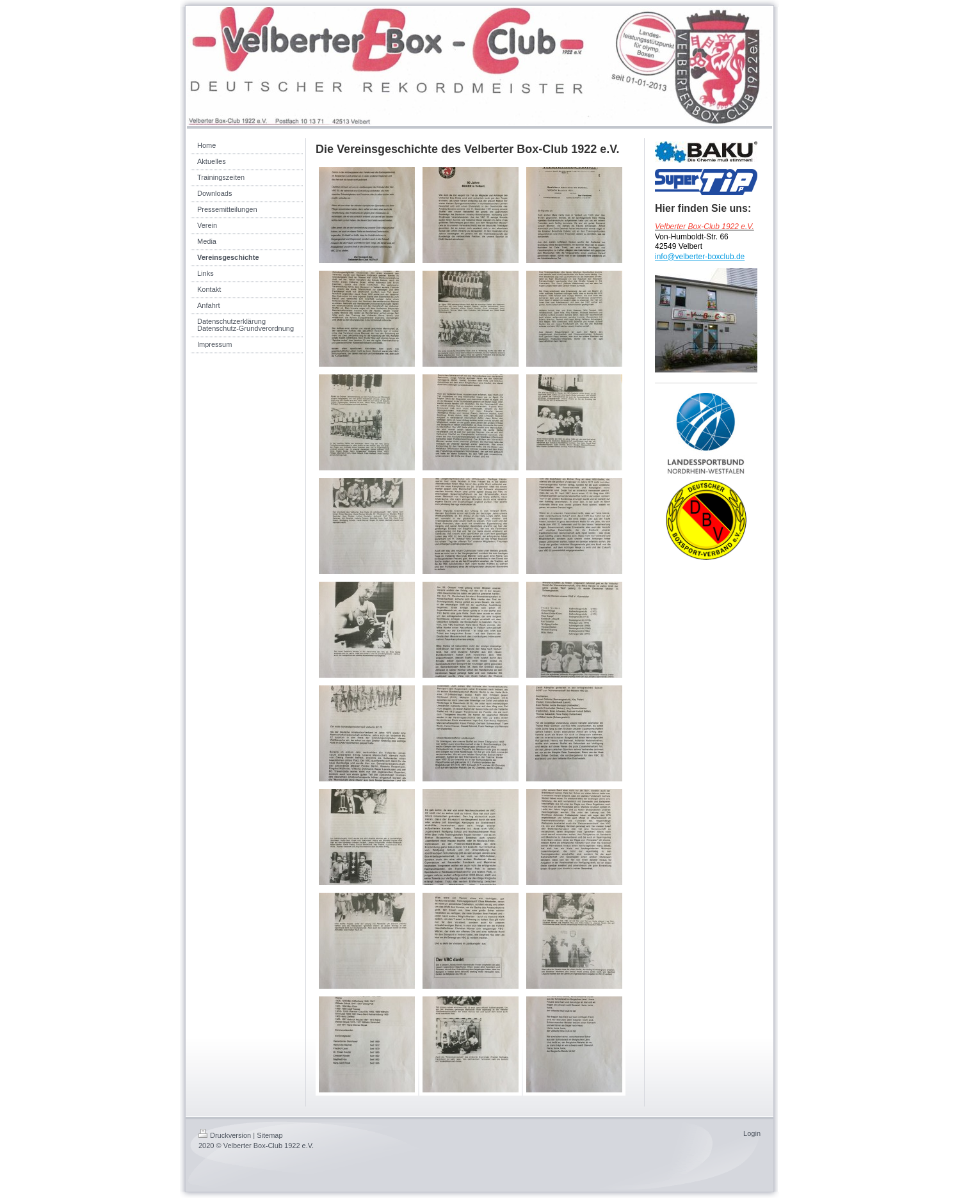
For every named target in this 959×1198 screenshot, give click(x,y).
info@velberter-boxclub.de (700, 256)
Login (752, 1133)
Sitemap (269, 1135)
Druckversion (224, 1135)
